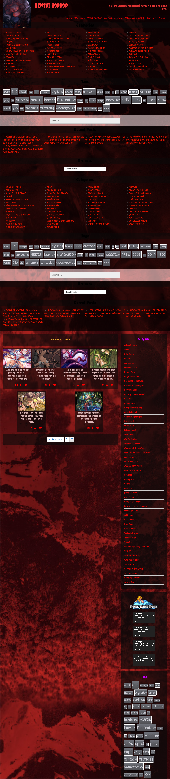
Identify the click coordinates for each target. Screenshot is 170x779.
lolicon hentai (136, 45)
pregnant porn (54, 57)
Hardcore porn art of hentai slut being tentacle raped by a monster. (46, 370)
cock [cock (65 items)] (100, 92)
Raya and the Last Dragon (18, 60)
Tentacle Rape (136, 63)
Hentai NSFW (72, 18)
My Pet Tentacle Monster (95, 776)
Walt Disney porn (14, 69)
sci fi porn (93, 60)
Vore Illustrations (138, 66)
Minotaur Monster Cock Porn (20, 51)
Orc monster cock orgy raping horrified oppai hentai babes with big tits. (31, 413)
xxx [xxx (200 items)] (106, 106)
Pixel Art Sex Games (156, 18)
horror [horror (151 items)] (49, 98)
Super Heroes (53, 63)
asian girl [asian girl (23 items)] (23, 92)
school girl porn (55, 60)
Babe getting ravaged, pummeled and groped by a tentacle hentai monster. (89, 413)
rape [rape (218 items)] (162, 98)
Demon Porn (94, 35)
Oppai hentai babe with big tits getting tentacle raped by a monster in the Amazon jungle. (103, 370)
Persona (133, 54)
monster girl (53, 51)
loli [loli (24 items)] (86, 99)
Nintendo (51, 54)
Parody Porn (94, 54)
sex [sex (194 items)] (15, 106)
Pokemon (10, 57)
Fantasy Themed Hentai (140, 38)
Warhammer (52, 69)
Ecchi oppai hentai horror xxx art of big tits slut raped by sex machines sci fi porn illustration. (23, 146)
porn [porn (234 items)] (151, 98)
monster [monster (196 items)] (112, 98)
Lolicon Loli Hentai (113, 18)
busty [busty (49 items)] (78, 91)
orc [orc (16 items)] (144, 100)
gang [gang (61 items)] (6, 99)
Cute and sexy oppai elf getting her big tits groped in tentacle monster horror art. (17, 370)
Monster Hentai (95, 51)
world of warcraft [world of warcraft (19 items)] (89, 107)
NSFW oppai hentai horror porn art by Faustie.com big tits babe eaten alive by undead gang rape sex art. (146, 137)
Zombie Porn (53, 72)
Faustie (9, 42)
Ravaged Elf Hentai (138, 57)
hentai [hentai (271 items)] (36, 98)
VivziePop (10, 66)
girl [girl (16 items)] (12, 100)
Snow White (135, 60)
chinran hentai (54, 35)
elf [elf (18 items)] (113, 92)
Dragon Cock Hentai (139, 35)
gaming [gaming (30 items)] (163, 91)
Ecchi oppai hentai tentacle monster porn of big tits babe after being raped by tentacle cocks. (105, 137)
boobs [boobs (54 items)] (69, 91)
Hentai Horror (51, 5)
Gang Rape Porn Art (97, 42)
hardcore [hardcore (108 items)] (22, 99)
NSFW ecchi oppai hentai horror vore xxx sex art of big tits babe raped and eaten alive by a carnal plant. (64, 137)
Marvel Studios (54, 48)
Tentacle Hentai (96, 63)
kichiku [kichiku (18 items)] (80, 99)
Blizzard (133, 32)
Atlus (49, 32)
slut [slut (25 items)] (21, 106)
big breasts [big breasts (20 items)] (45, 92)
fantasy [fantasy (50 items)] (133, 91)
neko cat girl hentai (16, 54)
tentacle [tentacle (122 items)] (31, 106)
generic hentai (136, 42)
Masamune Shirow (96, 48)
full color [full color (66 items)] (145, 92)
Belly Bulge (93, 32)
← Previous (55, 435)
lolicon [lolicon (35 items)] (92, 99)
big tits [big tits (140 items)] (57, 91)
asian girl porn (13, 32)
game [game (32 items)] (155, 91)
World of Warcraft (15, 72)
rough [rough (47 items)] (6, 106)
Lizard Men (93, 45)
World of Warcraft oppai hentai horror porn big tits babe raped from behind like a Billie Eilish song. (21, 137)
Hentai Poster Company (91, 18)
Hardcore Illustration (17, 45)
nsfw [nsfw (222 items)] (125, 98)
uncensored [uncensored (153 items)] (65, 106)
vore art (92, 66)
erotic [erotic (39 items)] (124, 91)
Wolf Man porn (136, 69)
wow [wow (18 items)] (100, 107)
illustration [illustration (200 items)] (66, 98)
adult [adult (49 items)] (6, 91)
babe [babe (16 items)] (30, 92)
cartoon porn (12, 35)
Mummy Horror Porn (139, 51)
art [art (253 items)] (14, 91)
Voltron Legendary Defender (61, 66)
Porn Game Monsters (135, 18)
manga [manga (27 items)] (100, 99)
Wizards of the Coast (98, 69)
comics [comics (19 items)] (107, 92)
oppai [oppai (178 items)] (136, 98)
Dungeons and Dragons (17, 38)
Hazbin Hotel (53, 45)
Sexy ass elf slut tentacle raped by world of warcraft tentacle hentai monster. (75, 370)
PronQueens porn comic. (154, 776)
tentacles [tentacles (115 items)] (47, 106)
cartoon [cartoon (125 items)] (89, 91)
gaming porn (53, 42)
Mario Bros (11, 48)
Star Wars (11, 63)
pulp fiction (94, 57)
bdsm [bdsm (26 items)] (36, 92)
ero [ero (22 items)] (117, 92)
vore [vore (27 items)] (79, 106)
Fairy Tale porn (95, 38)
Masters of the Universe (141, 48)
